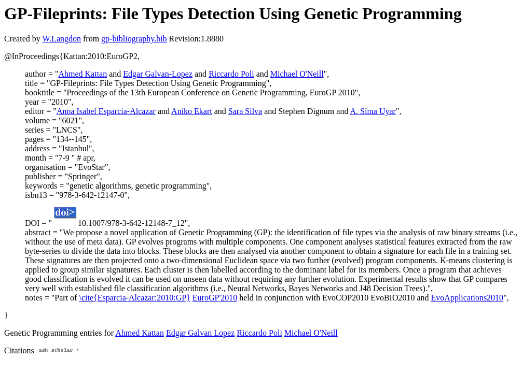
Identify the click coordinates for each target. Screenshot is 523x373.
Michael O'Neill (297, 73)
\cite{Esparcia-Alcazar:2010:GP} (134, 297)
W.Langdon (61, 38)
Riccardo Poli (231, 73)
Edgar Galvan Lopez (200, 332)
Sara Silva (245, 111)
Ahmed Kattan (82, 73)
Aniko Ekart (191, 111)
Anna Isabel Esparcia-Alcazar (106, 111)
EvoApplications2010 (467, 297)
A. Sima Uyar (373, 111)
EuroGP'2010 (214, 297)
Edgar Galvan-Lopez (157, 73)
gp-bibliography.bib (134, 38)
